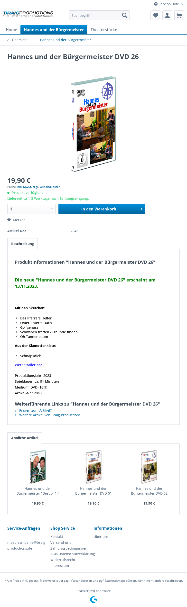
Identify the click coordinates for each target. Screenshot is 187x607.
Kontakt (56, 536)
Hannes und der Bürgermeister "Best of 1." (38, 491)
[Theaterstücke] (104, 29)
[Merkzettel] (155, 15)
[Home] (11, 29)
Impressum (59, 565)
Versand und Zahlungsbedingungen (68, 545)
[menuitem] (99, 15)
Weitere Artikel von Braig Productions (48, 415)
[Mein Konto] (167, 15)
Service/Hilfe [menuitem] (167, 4)
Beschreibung (22, 243)
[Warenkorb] (179, 15)
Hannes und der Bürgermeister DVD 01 (93, 491)
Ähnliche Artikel (24, 437)
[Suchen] (125, 15)
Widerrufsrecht (62, 559)
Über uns (101, 536)
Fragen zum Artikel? (33, 410)
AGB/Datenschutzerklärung (70, 554)
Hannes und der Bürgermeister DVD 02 (149, 491)
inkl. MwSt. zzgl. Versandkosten (39, 187)
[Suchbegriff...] (99, 15)
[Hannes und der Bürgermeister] (53, 29)
